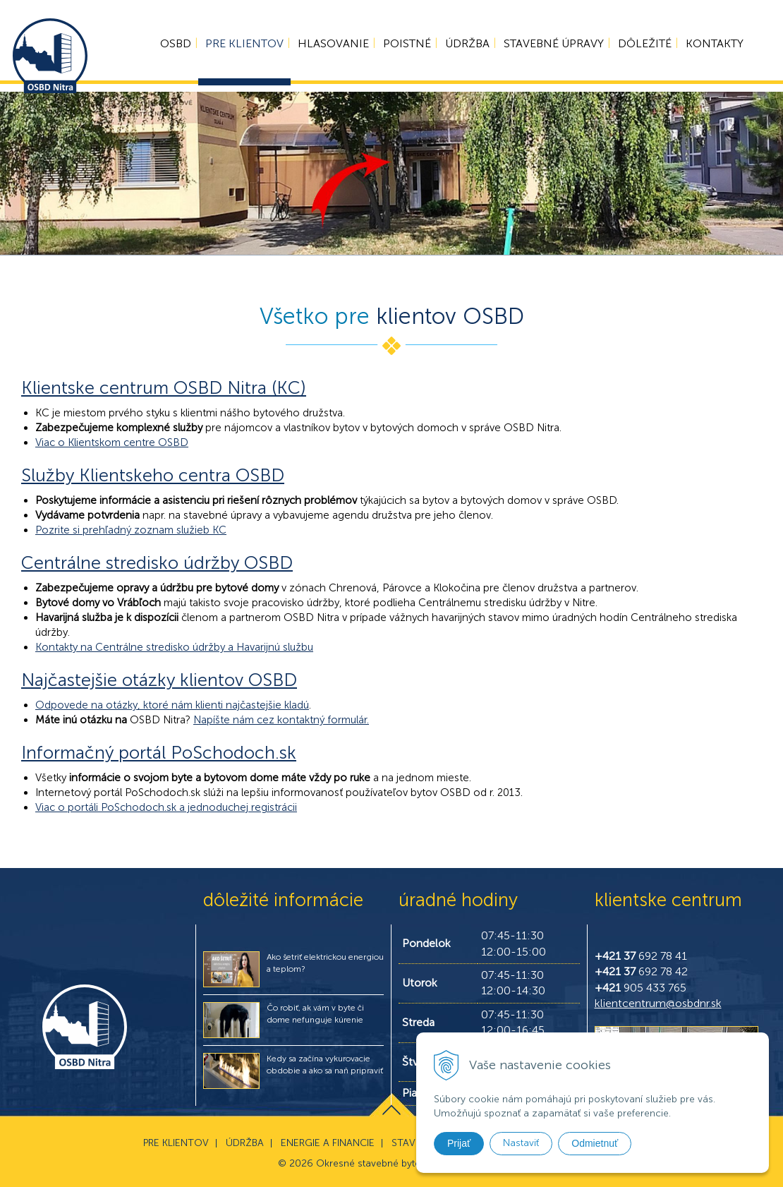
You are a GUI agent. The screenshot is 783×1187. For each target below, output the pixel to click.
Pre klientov (241, 46)
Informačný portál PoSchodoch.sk (158, 753)
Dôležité (642, 46)
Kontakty (712, 46)
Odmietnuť (594, 1143)
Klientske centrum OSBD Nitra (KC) (163, 388)
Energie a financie (328, 1143)
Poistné (404, 46)
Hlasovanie (330, 46)
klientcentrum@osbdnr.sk (658, 1003)
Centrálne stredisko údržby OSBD (157, 563)
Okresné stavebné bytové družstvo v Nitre (411, 1163)
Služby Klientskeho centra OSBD (152, 475)
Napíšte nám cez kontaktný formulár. (281, 719)
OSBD (172, 46)
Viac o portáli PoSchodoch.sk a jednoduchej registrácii (166, 807)
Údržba (464, 46)
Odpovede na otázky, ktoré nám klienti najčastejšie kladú (172, 705)
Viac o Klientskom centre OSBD (111, 442)
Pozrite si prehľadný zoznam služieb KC (130, 530)
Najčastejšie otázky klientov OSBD (159, 680)
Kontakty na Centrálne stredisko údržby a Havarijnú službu (174, 647)
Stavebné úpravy (551, 46)
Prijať (459, 1143)
